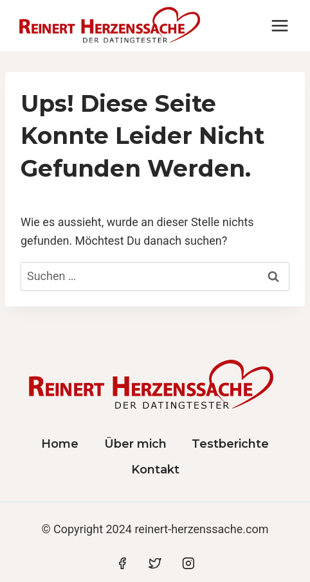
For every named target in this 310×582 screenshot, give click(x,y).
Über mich (135, 444)
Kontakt (155, 470)
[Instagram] (188, 563)
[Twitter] (155, 563)
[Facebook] (122, 563)
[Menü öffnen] (279, 25)
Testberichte (230, 444)
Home (59, 444)
